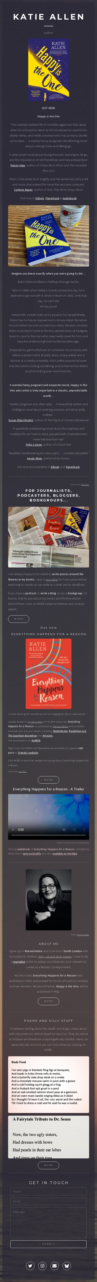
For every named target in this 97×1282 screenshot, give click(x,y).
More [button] (19, 619)
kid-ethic (85, 485)
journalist (51, 580)
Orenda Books (60, 727)
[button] (30, 1266)
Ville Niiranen (83, 935)
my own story (35, 722)
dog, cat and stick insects (54, 957)
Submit (48, 1244)
